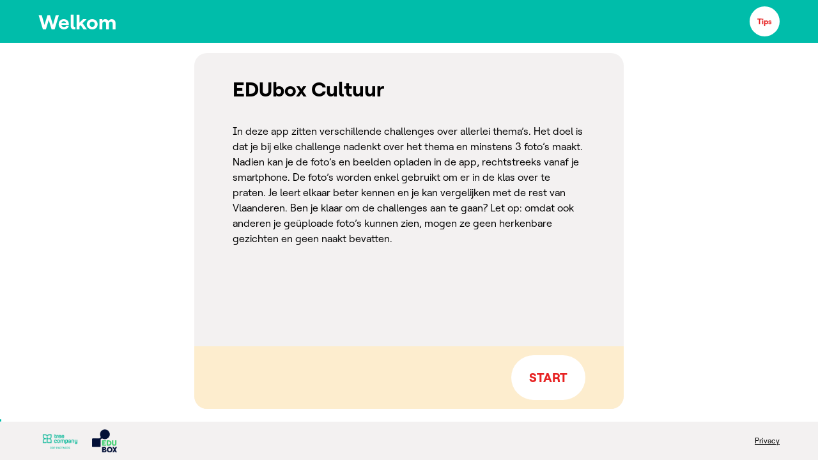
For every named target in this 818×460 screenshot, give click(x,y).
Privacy (767, 440)
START (548, 377)
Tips (764, 21)
